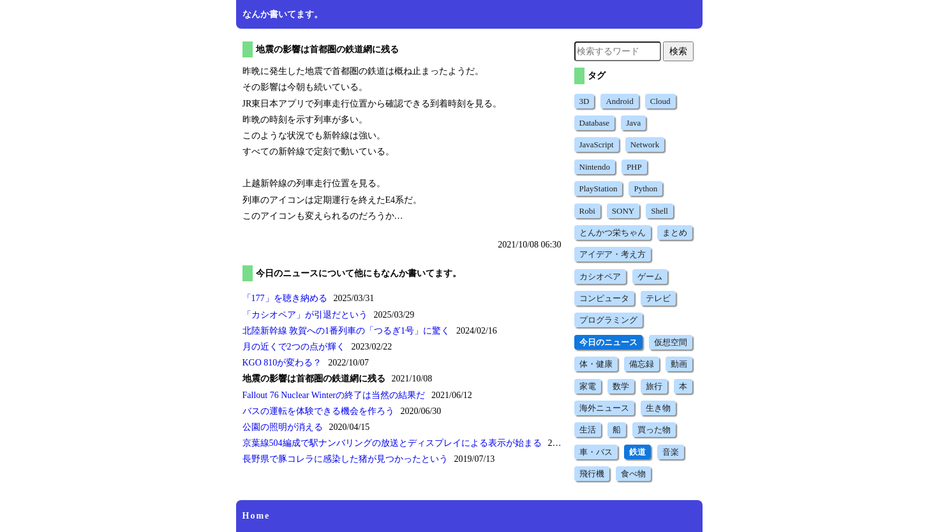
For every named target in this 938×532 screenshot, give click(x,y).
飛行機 (591, 473)
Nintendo (594, 167)
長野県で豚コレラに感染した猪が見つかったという (345, 459)
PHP (634, 167)
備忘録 (641, 364)
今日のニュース (608, 342)
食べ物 (633, 473)
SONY (623, 211)
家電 (587, 386)
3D (584, 101)
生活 (587, 429)
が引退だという (305, 315)
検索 (678, 51)
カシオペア (600, 276)
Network (645, 144)
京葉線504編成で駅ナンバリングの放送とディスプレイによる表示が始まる (392, 443)
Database (594, 123)
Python (645, 188)
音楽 (670, 452)
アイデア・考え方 (612, 254)
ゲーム (649, 276)
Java (633, 123)
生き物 (658, 408)
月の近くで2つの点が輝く (293, 346)
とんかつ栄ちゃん (612, 232)
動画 (679, 364)
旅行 (654, 386)
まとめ (674, 232)
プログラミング (608, 320)
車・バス (596, 452)
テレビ (658, 298)
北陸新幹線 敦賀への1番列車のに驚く (346, 331)
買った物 (654, 429)
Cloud (660, 101)
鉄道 (637, 452)
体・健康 (596, 364)
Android (619, 101)
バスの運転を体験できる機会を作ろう (318, 411)
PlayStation (598, 188)
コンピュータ (604, 298)
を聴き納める (284, 298)
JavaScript (596, 144)
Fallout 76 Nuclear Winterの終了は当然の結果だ (334, 395)
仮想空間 (670, 342)
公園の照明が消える (282, 427)
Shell (659, 211)
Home (256, 516)
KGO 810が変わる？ (282, 362)
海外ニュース (604, 408)
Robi (587, 211)
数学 (621, 386)
